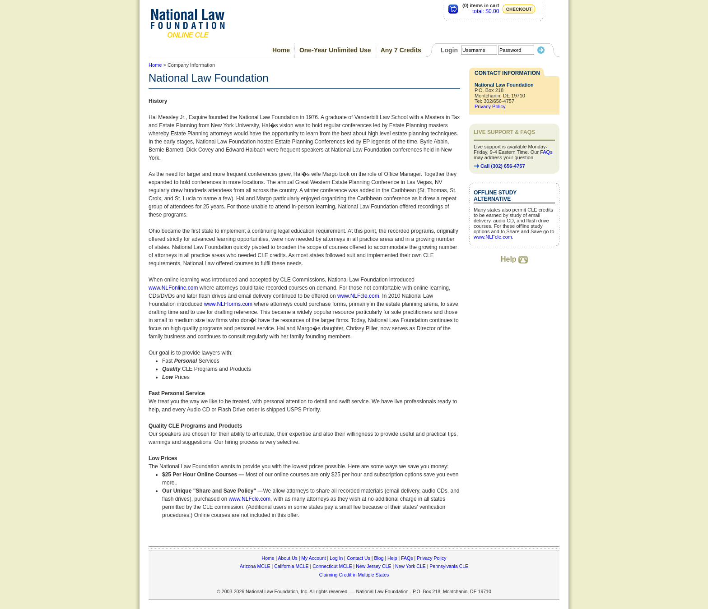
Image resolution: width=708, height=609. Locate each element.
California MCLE (291, 566)
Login (449, 50)
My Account (313, 558)
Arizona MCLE (255, 566)
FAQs (546, 152)
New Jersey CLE (373, 566)
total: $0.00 (485, 11)
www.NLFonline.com (173, 288)
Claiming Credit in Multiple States (354, 574)
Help (514, 259)
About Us (288, 558)
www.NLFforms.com (228, 304)
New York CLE (410, 566)
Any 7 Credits (401, 50)
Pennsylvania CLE (448, 566)
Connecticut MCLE (332, 566)
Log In (336, 558)
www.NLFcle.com (358, 296)
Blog (378, 558)
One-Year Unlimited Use (335, 50)
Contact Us (358, 558)
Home (281, 50)
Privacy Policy (490, 106)
